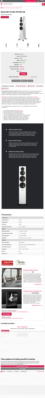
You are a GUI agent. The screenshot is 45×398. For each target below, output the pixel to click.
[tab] (8, 86)
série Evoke (19, 110)
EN (38, 1)
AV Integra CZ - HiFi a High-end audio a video (8, 4)
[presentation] (8, 86)
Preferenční (9, 371)
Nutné (3, 371)
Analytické (16, 371)
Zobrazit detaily (40, 371)
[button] (21, 49)
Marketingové (24, 371)
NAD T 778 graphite (22, 327)
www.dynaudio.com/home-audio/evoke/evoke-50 (12, 318)
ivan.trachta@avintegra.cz (22, 311)
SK (43, 1)
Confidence (35, 97)
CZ (40, 1)
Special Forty (5, 98)
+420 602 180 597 (12, 311)
